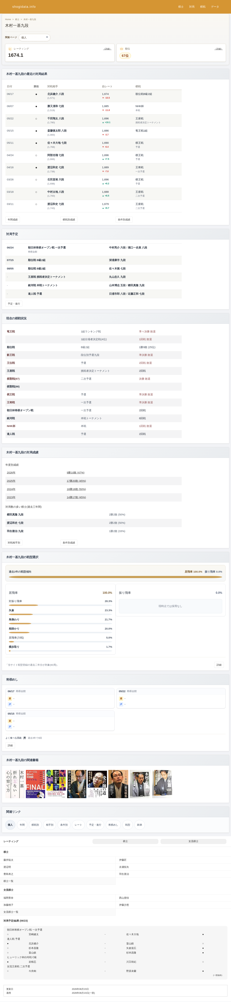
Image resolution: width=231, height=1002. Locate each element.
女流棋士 (193, 841)
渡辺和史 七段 (55, 167)
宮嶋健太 (34, 934)
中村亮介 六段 (117, 247)
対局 (192, 6)
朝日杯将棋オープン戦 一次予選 (24, 929)
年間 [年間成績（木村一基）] (22, 824)
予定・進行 (14, 303)
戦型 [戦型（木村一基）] (127, 824)
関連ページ (11, 37)
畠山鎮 (130, 943)
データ (215, 6)
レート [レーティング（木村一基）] (78, 824)
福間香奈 (8, 897)
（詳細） (107, 49)
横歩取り (14, 646)
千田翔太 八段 (55, 118)
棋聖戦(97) (13, 378)
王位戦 (11, 362)
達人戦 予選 (13, 938)
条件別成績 (124, 219)
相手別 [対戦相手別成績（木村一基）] (49, 824)
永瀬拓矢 (124, 867)
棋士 (181, 6)
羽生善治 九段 (15, 531)
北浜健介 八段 (55, 93)
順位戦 (11, 347)
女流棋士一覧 (11, 911)
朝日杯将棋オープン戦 (20, 410)
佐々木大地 (132, 934)
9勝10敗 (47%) (75, 472)
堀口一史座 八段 (137, 247)
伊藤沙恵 (124, 904)
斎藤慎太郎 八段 (57, 130)
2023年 (11, 497)
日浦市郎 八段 (117, 293)
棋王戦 (11, 394)
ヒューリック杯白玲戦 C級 (22, 957)
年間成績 (13, 219)
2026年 (11, 472)
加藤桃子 (8, 904)
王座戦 (11, 370)
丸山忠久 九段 (117, 276)
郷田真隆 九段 (136, 285)
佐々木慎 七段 (117, 268)
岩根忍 (32, 961)
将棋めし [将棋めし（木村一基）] (113, 824)
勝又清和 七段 (55, 106)
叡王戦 (11, 354)
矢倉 (11, 610)
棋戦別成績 (69, 219)
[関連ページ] (34, 37)
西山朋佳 (124, 897)
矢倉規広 (131, 948)
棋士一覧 (8, 881)
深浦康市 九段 (117, 260)
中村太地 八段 (55, 191)
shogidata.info (24, 6)
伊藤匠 (123, 859)
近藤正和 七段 (136, 293)
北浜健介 (34, 943)
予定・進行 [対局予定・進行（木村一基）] (95, 824)
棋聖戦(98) (13, 386)
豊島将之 (8, 874)
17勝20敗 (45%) (76, 480)
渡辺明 (7, 867)
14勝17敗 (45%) (76, 497)
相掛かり (14, 628)
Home (8, 19)
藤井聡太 (8, 859)
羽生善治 (124, 874)
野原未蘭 (131, 971)
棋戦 (202, 6)
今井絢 (32, 971)
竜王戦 (11, 331)
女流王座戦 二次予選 (18, 966)
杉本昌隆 (34, 948)
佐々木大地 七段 (57, 142)
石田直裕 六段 (55, 179)
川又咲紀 (131, 961)
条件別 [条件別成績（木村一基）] (64, 824)
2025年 (11, 480)
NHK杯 (11, 425)
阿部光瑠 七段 (55, 155)
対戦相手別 (14, 542)
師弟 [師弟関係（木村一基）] (139, 824)
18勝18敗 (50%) (76, 489)
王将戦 (11, 402)
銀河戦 (11, 418)
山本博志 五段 (117, 285)
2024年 (11, 489)
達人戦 (11, 433)
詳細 (219, 664)
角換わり (14, 619)
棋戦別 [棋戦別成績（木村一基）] (35, 824)
